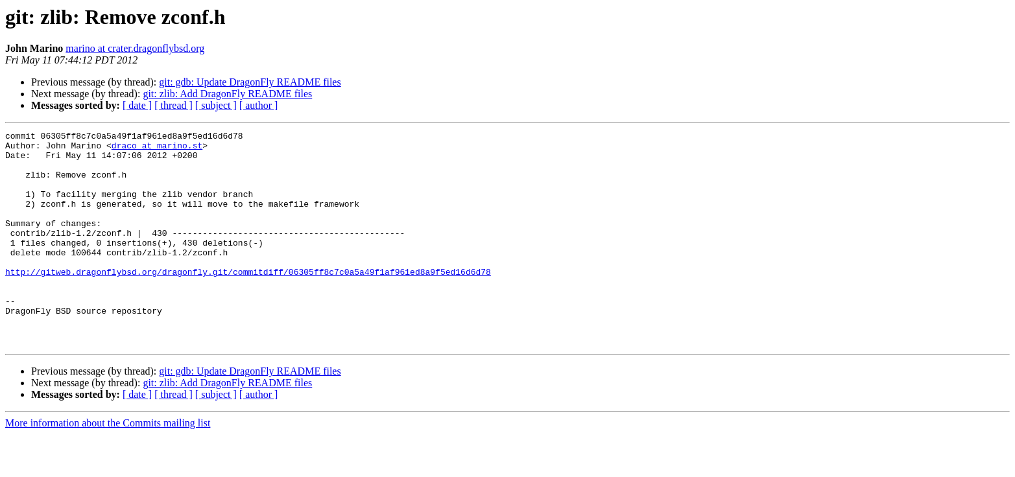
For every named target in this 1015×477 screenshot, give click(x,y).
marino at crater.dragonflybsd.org (135, 48)
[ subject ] (216, 105)
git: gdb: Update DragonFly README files (249, 81)
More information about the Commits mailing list (107, 465)
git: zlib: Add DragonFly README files (227, 93)
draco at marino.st (157, 149)
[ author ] (258, 105)
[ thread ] (173, 105)
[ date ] (137, 105)
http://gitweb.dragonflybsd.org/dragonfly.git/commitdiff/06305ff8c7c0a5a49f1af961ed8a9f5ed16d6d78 (248, 301)
